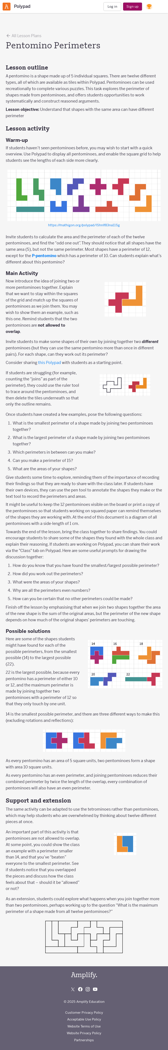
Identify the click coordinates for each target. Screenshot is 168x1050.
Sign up (132, 6)
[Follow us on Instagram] (87, 989)
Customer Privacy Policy (84, 1012)
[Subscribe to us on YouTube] (95, 989)
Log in (112, 6)
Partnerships (84, 1040)
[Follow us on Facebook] (80, 989)
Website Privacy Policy (84, 1033)
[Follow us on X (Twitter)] (73, 989)
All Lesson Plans (23, 35)
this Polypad (49, 362)
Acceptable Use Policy (84, 1019)
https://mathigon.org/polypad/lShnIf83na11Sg (84, 225)
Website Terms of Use (84, 1026)
